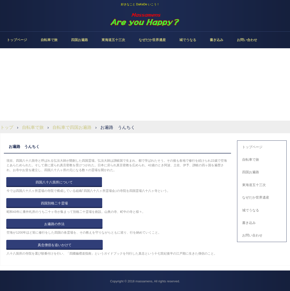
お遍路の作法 (54, 224)
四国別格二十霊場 (54, 203)
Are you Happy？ (145, 19)
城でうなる (187, 40)
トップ (6, 127)
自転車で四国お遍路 (72, 127)
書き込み (216, 40)
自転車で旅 (49, 40)
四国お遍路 (79, 40)
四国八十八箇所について (54, 182)
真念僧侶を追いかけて (55, 245)
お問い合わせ (247, 40)
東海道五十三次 (113, 40)
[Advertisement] (145, 84)
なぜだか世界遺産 (152, 40)
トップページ (17, 40)
